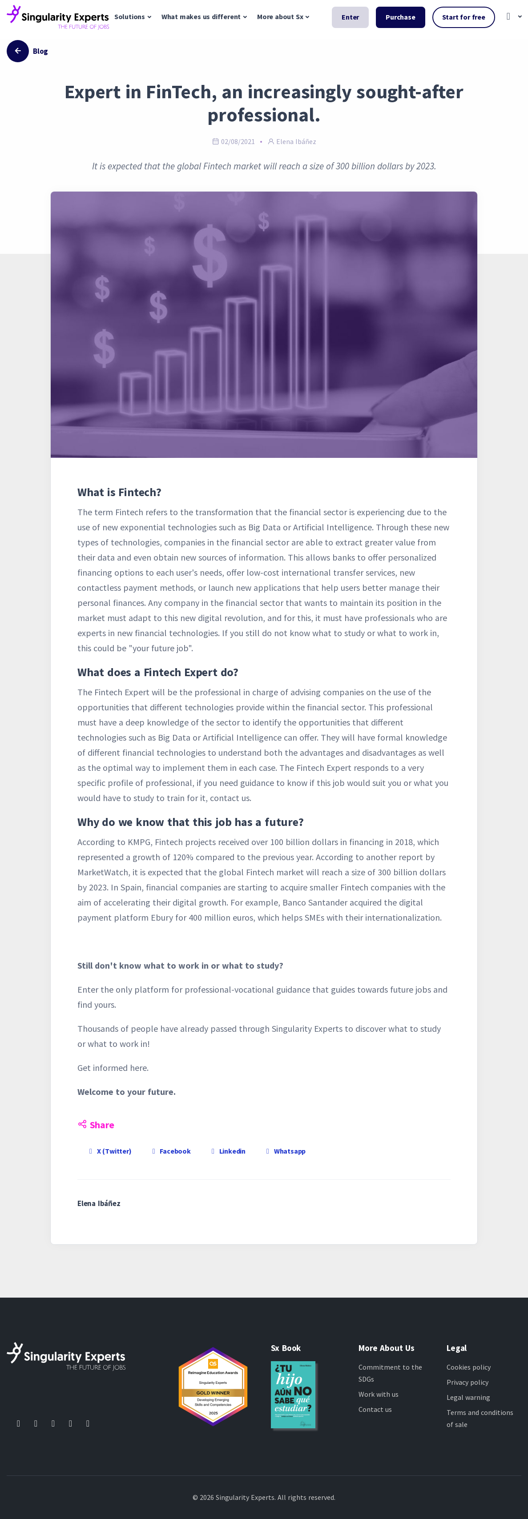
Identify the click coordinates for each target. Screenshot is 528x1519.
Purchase (400, 16)
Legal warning (468, 1397)
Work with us (379, 1394)
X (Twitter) (109, 1150)
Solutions (129, 16)
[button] (511, 17)
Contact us (375, 1409)
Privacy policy (467, 1382)
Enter (350, 16)
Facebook (170, 1150)
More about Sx (280, 16)
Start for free (463, 16)
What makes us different (201, 16)
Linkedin (227, 1150)
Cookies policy (469, 1367)
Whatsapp (284, 1150)
